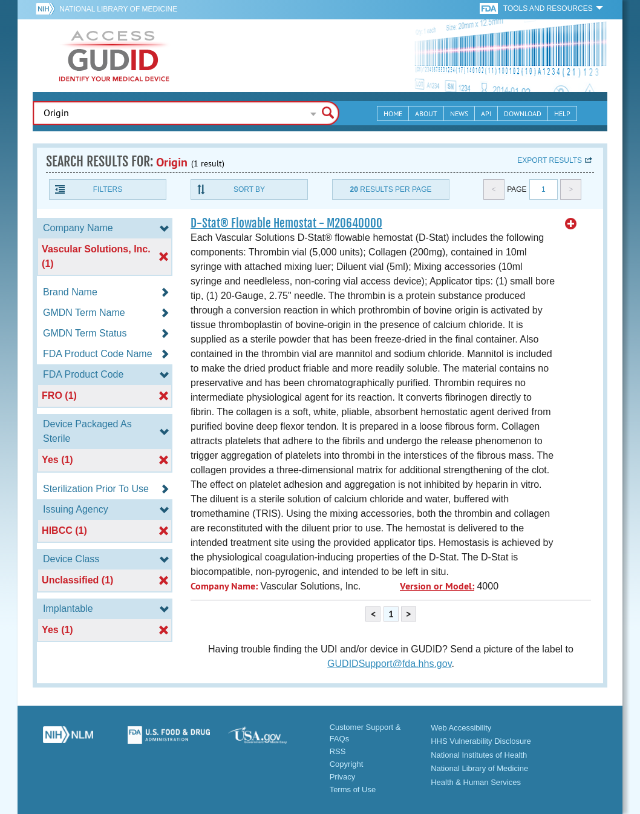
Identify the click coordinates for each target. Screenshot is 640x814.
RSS (338, 751)
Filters (107, 189)
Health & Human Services (476, 782)
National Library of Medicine (118, 9)
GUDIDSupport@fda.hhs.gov (389, 663)
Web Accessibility (461, 727)
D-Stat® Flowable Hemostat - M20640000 (286, 223)
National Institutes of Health (479, 755)
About (426, 113)
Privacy (343, 776)
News (459, 113)
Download (522, 113)
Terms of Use (353, 789)
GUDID (114, 55)
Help (562, 113)
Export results (549, 160)
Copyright (347, 764)
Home (393, 113)
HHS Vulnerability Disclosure (481, 741)
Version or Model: (437, 586)
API (486, 113)
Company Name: (224, 586)
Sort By (249, 189)
